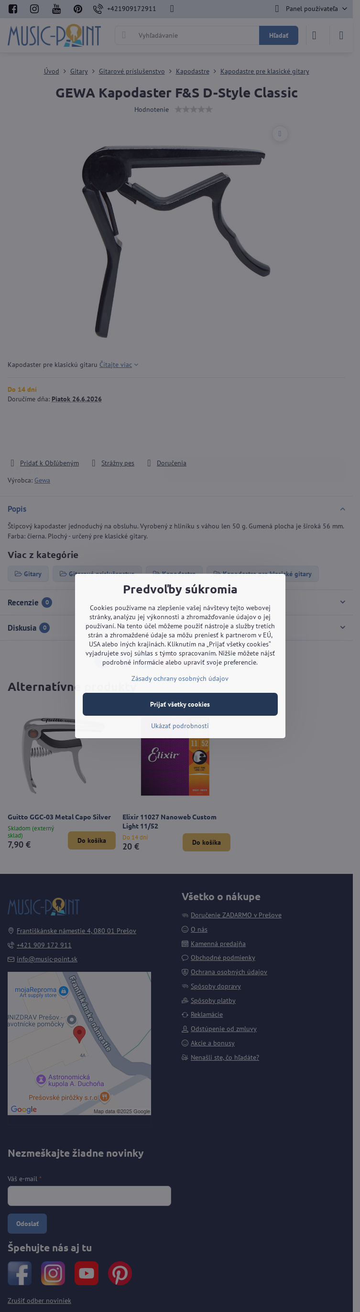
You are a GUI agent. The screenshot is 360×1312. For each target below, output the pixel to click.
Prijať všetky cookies (180, 704)
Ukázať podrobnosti (180, 725)
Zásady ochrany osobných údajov (180, 678)
